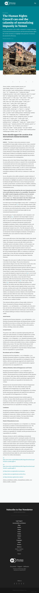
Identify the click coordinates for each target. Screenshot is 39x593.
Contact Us (19, 550)
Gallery (19, 533)
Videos (19, 529)
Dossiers (19, 544)
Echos (19, 538)
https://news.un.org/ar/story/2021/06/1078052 (15, 474)
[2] (12, 216)
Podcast (19, 536)
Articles (19, 527)
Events (19, 531)
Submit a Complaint (19, 549)
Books (19, 542)
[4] (20, 280)
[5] (7, 282)
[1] (17, 204)
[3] (27, 273)
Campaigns (19, 540)
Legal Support (19, 521)
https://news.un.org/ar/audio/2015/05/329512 (15, 471)
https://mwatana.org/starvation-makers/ (14, 477)
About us (19, 547)
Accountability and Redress (19, 523)
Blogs (19, 525)
